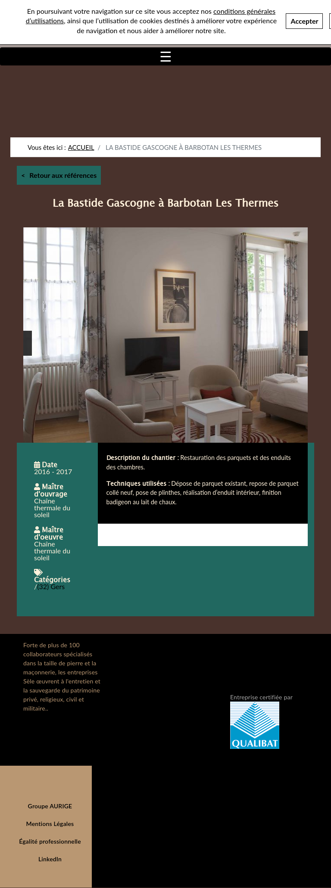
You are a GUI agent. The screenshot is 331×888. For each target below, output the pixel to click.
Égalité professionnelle (50, 841)
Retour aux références (63, 175)
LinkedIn (50, 859)
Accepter (304, 20)
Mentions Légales (50, 823)
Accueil (81, 147)
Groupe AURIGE (50, 806)
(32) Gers (51, 586)
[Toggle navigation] (165, 56)
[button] (27, 343)
